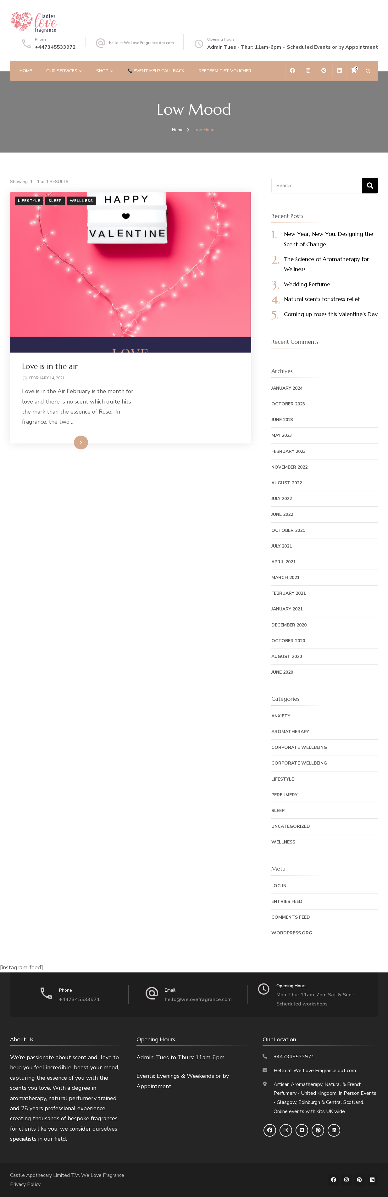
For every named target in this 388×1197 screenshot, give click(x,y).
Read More (66, 442)
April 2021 (283, 562)
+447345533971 (79, 999)
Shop (102, 71)
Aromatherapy (290, 732)
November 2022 (289, 467)
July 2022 (281, 499)
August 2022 (286, 483)
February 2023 (288, 451)
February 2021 (288, 593)
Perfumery (284, 795)
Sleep (55, 200)
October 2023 (288, 404)
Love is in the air (51, 366)
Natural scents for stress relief (322, 299)
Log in (278, 886)
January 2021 (286, 609)
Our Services (61, 71)
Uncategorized (290, 826)
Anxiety (280, 716)
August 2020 (286, 657)
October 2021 (288, 530)
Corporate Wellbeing (299, 747)
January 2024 (286, 388)
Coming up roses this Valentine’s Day (331, 314)
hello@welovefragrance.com (198, 999)
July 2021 (281, 546)
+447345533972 (55, 47)
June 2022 (282, 514)
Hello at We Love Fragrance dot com (315, 1070)
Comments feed (290, 917)
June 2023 (282, 420)
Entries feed (286, 902)
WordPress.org (291, 933)
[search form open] (368, 71)
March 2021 (285, 578)
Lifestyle (29, 200)
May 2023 (281, 435)
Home (25, 71)
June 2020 (282, 672)
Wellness (81, 200)
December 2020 (289, 625)
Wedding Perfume (307, 284)
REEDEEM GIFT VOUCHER (225, 71)
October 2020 (288, 641)
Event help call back (156, 71)
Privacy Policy (25, 1184)
